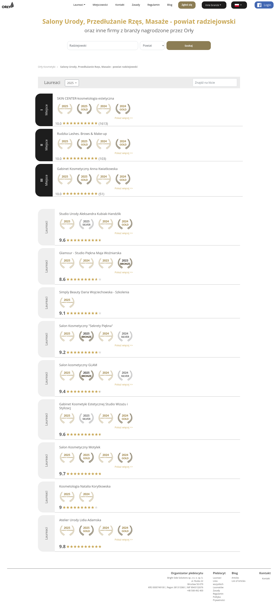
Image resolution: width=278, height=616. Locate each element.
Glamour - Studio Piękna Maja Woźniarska (90, 253)
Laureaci (217, 577)
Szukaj (189, 45)
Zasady (136, 4)
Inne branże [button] (212, 5)
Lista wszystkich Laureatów (218, 584)
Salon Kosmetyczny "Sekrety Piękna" (86, 326)
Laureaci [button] (78, 4)
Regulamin (154, 4)
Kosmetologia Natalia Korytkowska (84, 486)
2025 (70, 83)
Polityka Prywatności (219, 598)
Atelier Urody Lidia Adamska (80, 520)
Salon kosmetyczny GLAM (78, 365)
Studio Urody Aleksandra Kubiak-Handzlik (90, 214)
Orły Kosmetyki (46, 66)
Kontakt (119, 4)
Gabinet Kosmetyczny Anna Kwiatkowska (87, 169)
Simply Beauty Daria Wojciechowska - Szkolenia (94, 292)
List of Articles (239, 581)
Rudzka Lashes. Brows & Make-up (82, 133)
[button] (239, 5)
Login (264, 5)
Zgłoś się (187, 4)
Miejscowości (100, 4)
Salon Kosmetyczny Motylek (79, 447)
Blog (169, 4)
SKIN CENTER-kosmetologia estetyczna (85, 98)
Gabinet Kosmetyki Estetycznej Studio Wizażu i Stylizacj (93, 406)
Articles (235, 577)
